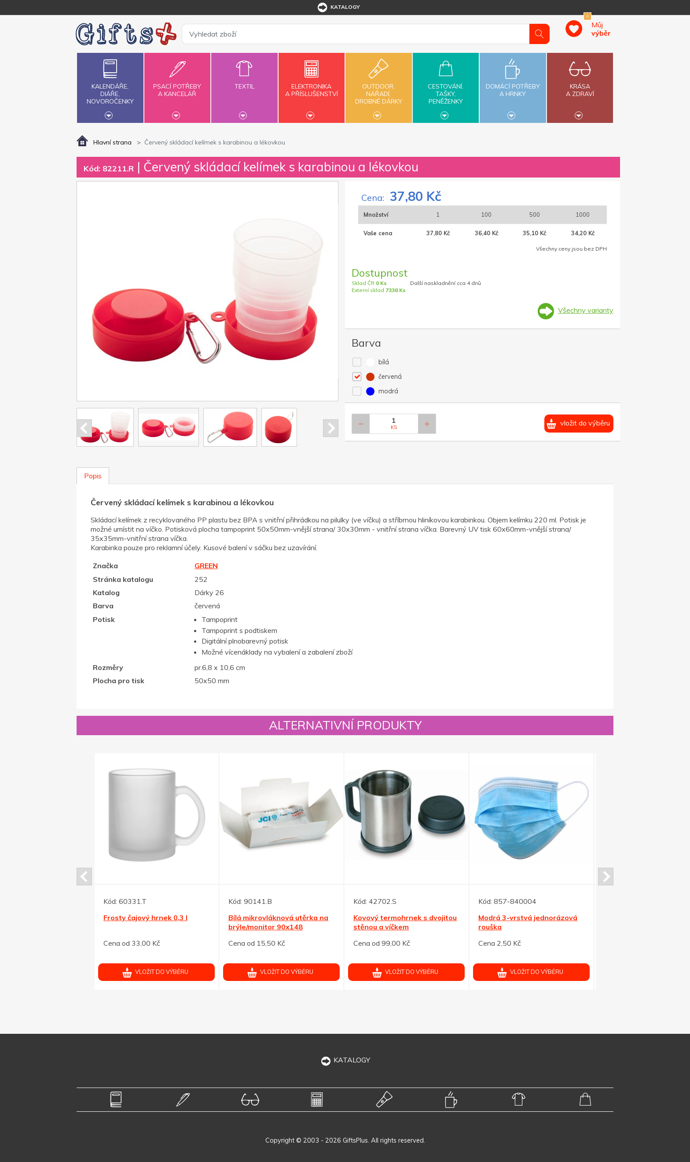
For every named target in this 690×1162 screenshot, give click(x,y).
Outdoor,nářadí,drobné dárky (378, 87)
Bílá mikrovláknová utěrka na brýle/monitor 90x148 (278, 922)
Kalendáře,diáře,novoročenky (110, 87)
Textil (244, 81)
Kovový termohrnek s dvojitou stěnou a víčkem (405, 922)
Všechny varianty (585, 310)
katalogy (338, 7)
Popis (93, 475)
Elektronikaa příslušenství (311, 85)
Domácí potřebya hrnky (512, 85)
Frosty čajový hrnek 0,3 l (145, 917)
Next (330, 428)
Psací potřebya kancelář (177, 85)
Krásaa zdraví (580, 85)
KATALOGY (345, 1059)
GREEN (206, 565)
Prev (84, 428)
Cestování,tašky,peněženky (445, 87)
